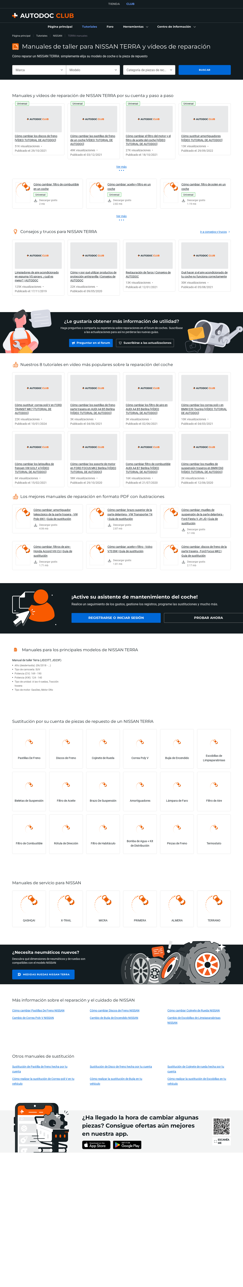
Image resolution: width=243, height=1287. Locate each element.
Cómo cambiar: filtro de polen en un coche (203, 186)
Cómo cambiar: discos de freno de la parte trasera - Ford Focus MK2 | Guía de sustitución (204, 551)
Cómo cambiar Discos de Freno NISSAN (114, 1010)
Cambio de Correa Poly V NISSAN (33, 1018)
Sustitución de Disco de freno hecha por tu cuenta (121, 1066)
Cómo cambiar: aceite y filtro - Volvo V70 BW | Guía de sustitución (129, 549)
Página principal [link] (21, 35)
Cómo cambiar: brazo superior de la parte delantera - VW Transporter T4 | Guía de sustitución (129, 514)
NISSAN (57, 35)
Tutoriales (41, 35)
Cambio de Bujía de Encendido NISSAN (114, 1018)
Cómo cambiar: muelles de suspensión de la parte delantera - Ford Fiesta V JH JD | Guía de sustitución (202, 516)
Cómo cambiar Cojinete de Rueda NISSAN (193, 1010)
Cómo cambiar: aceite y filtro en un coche (129, 186)
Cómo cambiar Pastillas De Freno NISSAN (38, 1010)
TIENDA (114, 4)
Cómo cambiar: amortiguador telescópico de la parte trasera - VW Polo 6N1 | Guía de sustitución (56, 514)
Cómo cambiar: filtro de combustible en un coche (56, 186)
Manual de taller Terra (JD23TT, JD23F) (36, 660)
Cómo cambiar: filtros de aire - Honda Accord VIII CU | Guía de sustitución (53, 551)
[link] (60, 27)
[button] (135, 27)
